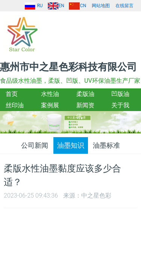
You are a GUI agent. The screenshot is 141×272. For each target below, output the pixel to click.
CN (77, 5)
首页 (12, 93)
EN (55, 5)
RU (33, 5)
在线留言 (124, 5)
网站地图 (101, 5)
